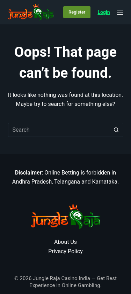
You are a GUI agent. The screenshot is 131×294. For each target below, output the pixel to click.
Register (76, 12)
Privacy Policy (65, 251)
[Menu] (120, 12)
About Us (65, 242)
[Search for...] (58, 130)
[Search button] (116, 130)
